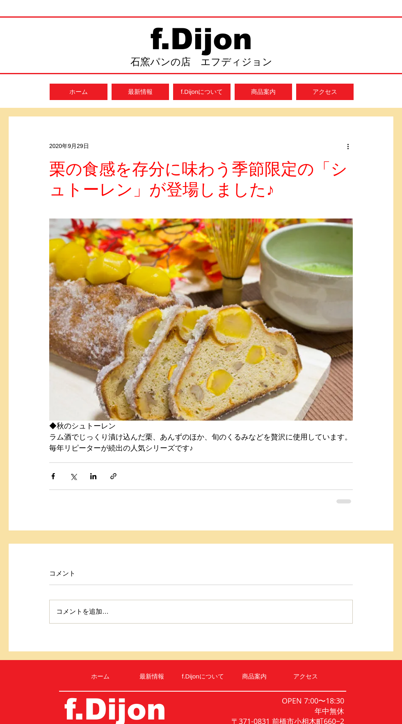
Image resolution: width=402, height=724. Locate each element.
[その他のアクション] (348, 146)
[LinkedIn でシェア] (93, 476)
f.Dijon (201, 39)
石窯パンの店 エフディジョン (201, 61)
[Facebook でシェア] (53, 476)
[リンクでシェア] (113, 476)
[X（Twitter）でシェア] (73, 476)
